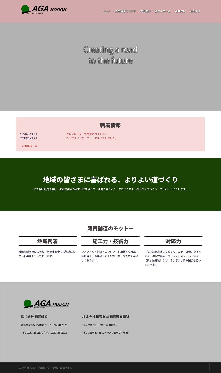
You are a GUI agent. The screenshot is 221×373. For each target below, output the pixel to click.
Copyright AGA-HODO (32, 368)
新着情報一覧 (29, 146)
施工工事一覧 (163, 11)
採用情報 (180, 11)
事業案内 (145, 11)
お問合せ (195, 11)
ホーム (106, 11)
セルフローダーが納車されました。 (86, 134)
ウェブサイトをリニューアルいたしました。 (92, 138)
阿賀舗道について (125, 11)
